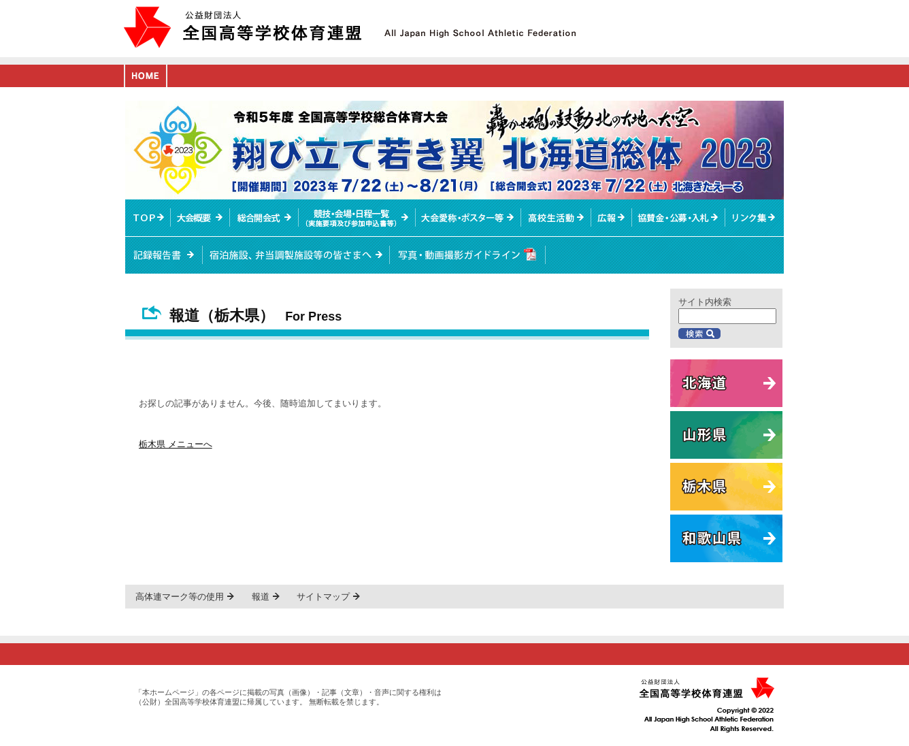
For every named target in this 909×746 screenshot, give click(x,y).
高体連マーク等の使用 (179, 596)
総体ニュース (611, 217)
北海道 (726, 383)
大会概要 (200, 217)
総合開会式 (264, 217)
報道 (260, 596)
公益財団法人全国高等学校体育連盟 (242, 27)
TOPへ (148, 217)
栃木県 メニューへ (175, 444)
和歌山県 (726, 538)
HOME (145, 76)
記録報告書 (164, 255)
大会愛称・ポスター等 (468, 217)
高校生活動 (556, 217)
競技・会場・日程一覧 (356, 217)
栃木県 (726, 486)
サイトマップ (323, 596)
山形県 (726, 435)
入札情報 (679, 217)
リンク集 (755, 217)
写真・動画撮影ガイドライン (467, 255)
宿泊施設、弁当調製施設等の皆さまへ (296, 255)
